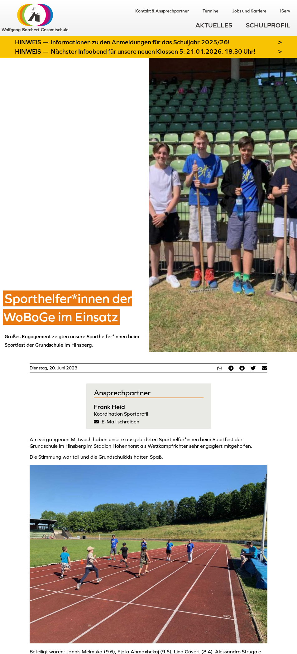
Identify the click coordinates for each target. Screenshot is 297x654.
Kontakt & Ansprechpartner (162, 10)
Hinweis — (32, 42)
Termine (210, 10)
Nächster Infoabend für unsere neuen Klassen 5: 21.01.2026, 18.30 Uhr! (153, 51)
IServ (285, 10)
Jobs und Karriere (249, 10)
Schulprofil (268, 25)
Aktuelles (213, 25)
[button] (219, 368)
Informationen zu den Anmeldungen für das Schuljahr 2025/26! (140, 42)
